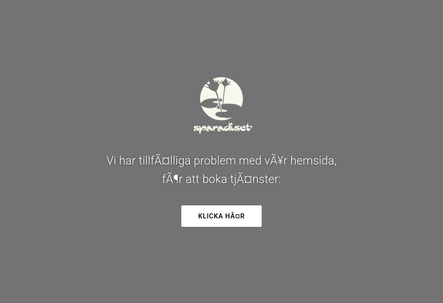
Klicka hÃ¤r (221, 216)
